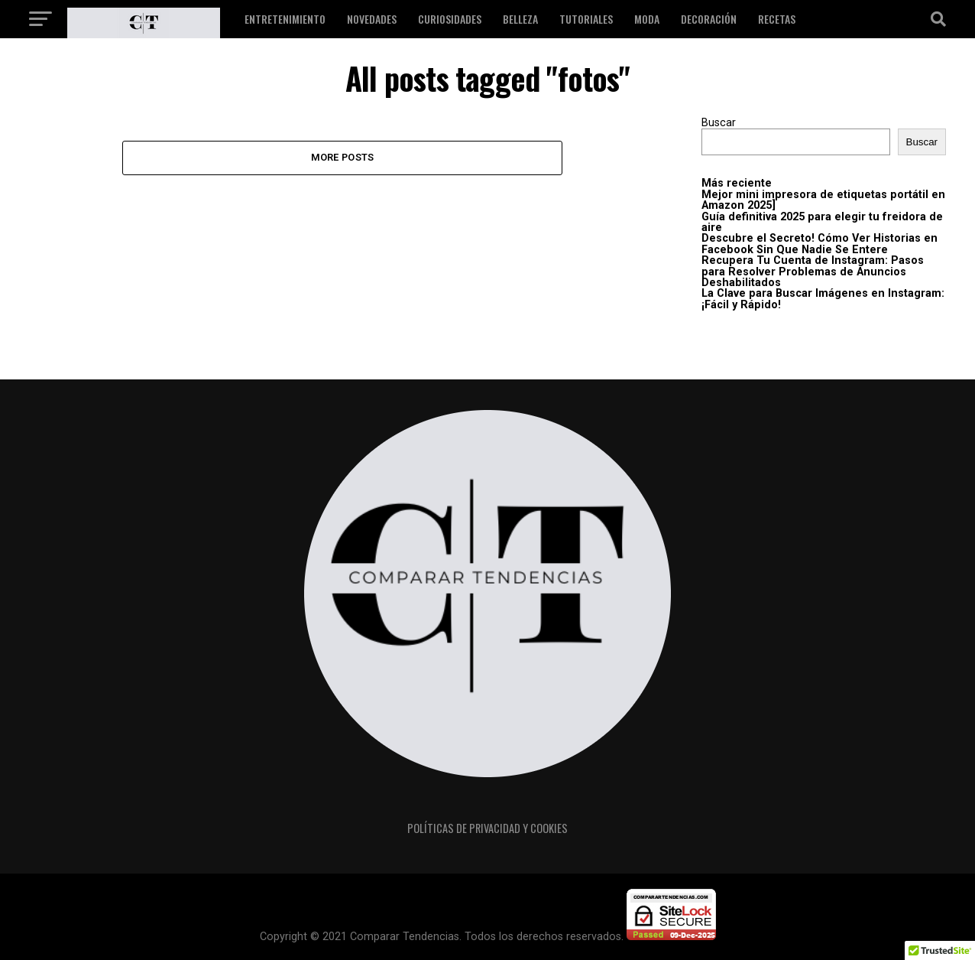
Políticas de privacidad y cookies (487, 828)
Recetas (776, 19)
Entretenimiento (285, 19)
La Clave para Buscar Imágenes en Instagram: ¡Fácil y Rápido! (822, 299)
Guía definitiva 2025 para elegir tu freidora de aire (822, 222)
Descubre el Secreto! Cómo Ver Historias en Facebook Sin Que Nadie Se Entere (819, 243)
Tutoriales (586, 19)
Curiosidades (449, 19)
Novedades (372, 19)
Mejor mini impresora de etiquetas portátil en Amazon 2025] (823, 200)
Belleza (520, 19)
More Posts (342, 157)
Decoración (709, 19)
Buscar (718, 122)
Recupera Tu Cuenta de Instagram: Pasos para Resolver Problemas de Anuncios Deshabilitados (812, 271)
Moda (646, 19)
